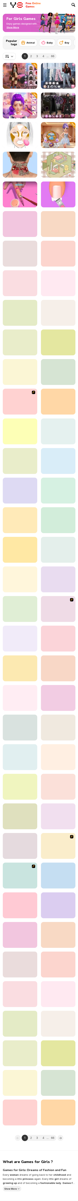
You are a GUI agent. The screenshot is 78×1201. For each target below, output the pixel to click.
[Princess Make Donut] (58, 431)
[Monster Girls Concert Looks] (58, 520)
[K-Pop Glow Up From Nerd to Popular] (20, 105)
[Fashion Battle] (20, 342)
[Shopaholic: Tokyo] (58, 283)
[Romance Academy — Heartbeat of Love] (20, 639)
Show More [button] (10, 1188)
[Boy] (64, 42)
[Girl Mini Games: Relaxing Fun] (58, 461)
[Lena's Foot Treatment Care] (20, 846)
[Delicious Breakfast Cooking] (58, 342)
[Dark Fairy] (58, 846)
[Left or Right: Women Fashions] (58, 491)
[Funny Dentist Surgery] (20, 283)
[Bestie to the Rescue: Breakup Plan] (20, 1053)
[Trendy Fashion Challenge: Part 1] (20, 698)
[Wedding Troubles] (20, 875)
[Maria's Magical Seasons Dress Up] (58, 254)
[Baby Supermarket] (58, 787)
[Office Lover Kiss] (58, 609)
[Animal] (28, 42)
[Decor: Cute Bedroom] (58, 994)
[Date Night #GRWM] (58, 964)
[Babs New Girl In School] (20, 254)
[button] (12, 27)
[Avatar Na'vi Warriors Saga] (20, 1024)
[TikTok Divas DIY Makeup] (58, 1053)
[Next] (69, 41)
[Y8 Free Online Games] (16, 5)
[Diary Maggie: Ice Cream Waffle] (20, 313)
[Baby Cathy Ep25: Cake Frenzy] (20, 1083)
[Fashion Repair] (20, 372)
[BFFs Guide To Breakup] (58, 1083)
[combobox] (9, 56)
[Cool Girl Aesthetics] (20, 935)
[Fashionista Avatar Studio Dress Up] (20, 757)
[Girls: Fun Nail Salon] (58, 757)
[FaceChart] (20, 135)
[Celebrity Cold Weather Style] (58, 935)
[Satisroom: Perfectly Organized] (58, 639)
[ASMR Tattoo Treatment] (58, 905)
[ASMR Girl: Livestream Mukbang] (58, 313)
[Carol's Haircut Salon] (20, 520)
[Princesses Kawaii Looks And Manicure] (58, 816)
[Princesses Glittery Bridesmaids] (20, 816)
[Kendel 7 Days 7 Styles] (20, 994)
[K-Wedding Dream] (58, 135)
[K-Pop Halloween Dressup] (58, 668)
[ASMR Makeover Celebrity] (20, 165)
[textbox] (9, 56)
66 (52, 56)
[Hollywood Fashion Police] (20, 668)
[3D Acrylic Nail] (20, 194)
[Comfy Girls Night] (20, 224)
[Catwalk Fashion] (20, 431)
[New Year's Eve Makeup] (58, 224)
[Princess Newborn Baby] (20, 402)
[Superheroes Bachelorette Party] (20, 787)
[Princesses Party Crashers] (20, 609)
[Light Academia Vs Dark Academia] (58, 402)
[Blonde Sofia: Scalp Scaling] (20, 964)
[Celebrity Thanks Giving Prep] (20, 461)
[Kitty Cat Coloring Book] (58, 1112)
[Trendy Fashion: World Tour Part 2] (58, 76)
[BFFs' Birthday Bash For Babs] (58, 1024)
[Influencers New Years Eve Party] (20, 1112)
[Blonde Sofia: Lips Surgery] (58, 727)
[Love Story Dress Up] (20, 579)
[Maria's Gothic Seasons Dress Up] (58, 105)
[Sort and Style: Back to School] (58, 698)
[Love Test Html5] (58, 550)
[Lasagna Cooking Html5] (58, 875)
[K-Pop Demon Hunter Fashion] (20, 905)
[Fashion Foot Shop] (58, 194)
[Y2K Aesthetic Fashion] (20, 76)
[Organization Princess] (58, 165)
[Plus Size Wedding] (58, 372)
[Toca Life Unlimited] (20, 727)
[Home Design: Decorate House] (20, 491)
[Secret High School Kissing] (20, 550)
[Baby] (47, 42)
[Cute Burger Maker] (58, 579)
